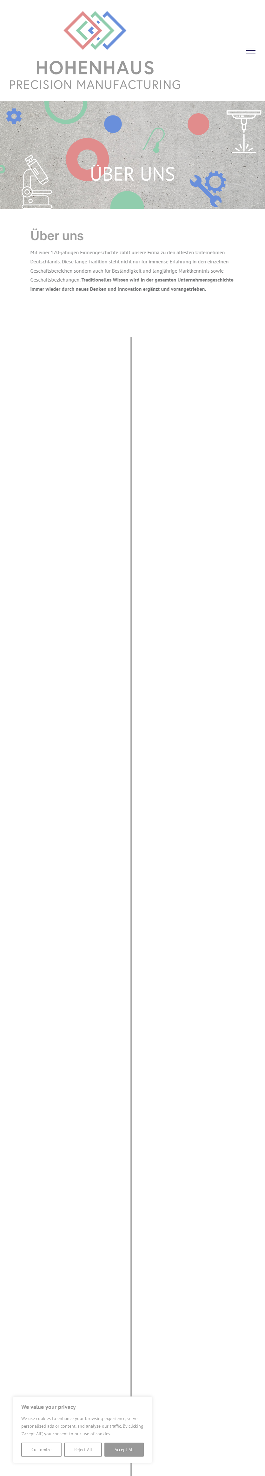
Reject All (83, 1449)
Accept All (124, 1449)
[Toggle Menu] (251, 50)
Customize (41, 1449)
